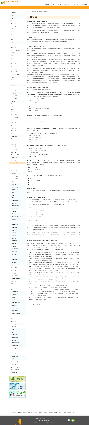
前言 (12, 312)
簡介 (13, 15)
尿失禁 (13, 86)
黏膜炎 (13, 31)
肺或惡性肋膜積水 (15, 49)
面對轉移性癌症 (15, 203)
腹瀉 (12, 57)
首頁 (29, 11)
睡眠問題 (13, 108)
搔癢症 (13, 163)
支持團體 (14, 259)
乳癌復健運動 (15, 211)
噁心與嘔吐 (14, 68)
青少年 (13, 283)
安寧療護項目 (15, 342)
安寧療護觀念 (15, 334)
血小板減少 (14, 148)
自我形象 (14, 182)
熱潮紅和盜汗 (14, 121)
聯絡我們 (56, 408)
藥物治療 (14, 235)
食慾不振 (13, 126)
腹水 (12, 79)
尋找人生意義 (15, 307)
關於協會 (51, 408)
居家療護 (13, 350)
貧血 (12, 137)
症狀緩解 (13, 347)
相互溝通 (13, 278)
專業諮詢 (70, 4)
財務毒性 (14, 291)
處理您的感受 (15, 302)
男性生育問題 (14, 177)
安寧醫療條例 (14, 358)
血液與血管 (14, 134)
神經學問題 (14, 97)
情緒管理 (14, 179)
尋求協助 (13, 267)
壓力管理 (14, 187)
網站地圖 (75, 408)
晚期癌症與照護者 (16, 310)
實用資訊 (81, 4)
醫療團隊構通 (15, 246)
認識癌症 (47, 4)
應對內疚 (14, 201)
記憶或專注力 (14, 118)
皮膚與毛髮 (14, 155)
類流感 (13, 102)
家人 (12, 286)
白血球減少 (14, 150)
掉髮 (12, 166)
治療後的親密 (14, 273)
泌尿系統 (14, 84)
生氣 (13, 190)
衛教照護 (25, 408)
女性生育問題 (14, 174)
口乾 (12, 33)
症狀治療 (14, 230)
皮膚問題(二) (14, 161)
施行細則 (13, 360)
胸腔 (13, 41)
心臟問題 (13, 44)
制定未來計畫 (15, 304)
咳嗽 (12, 39)
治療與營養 (14, 225)
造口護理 (13, 63)
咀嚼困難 (13, 25)
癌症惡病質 (14, 129)
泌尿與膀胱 (14, 89)
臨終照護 (13, 318)
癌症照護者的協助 (16, 275)
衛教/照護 (59, 4)
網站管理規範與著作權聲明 (65, 408)
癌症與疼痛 (14, 94)
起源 (13, 326)
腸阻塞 (13, 65)
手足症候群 (14, 169)
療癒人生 (64, 4)
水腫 (12, 81)
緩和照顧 (14, 336)
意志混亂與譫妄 (15, 116)
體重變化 (13, 132)
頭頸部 (13, 18)
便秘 (12, 55)
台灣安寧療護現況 (16, 339)
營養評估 (14, 227)
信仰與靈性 (14, 257)
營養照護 (14, 219)
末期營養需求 (15, 238)
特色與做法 (14, 331)
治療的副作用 (15, 198)
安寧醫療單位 (15, 352)
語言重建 (14, 217)
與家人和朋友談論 (16, 299)
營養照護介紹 (15, 222)
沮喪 (13, 195)
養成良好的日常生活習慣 (18, 214)
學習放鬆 (14, 254)
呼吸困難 (13, 47)
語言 (86, 4)
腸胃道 (13, 52)
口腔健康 (13, 20)
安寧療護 (14, 323)
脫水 (12, 60)
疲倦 (12, 105)
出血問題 (13, 142)
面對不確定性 (15, 185)
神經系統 (14, 92)
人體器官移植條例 (15, 363)
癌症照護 (14, 243)
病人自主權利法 (15, 365)
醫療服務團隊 (15, 288)
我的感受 (13, 270)
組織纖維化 (14, 36)
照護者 (13, 280)
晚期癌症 (14, 294)
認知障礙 (13, 124)
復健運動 (14, 209)
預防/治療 (53, 4)
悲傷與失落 (14, 206)
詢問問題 (14, 320)
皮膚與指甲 (14, 158)
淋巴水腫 (13, 145)
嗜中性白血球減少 (15, 153)
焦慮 (13, 193)
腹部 (13, 76)
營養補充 (14, 233)
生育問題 (14, 171)
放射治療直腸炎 (15, 73)
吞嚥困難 (13, 28)
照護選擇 (14, 296)
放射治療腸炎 (14, 71)
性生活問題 (14, 262)
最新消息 (76, 4)
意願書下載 (14, 368)
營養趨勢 (14, 241)
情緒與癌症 (14, 249)
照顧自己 (13, 315)
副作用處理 (14, 12)
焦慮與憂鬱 (14, 113)
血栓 (12, 140)
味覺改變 (13, 23)
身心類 (13, 100)
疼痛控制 (13, 344)
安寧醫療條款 (15, 355)
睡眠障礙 (13, 110)
